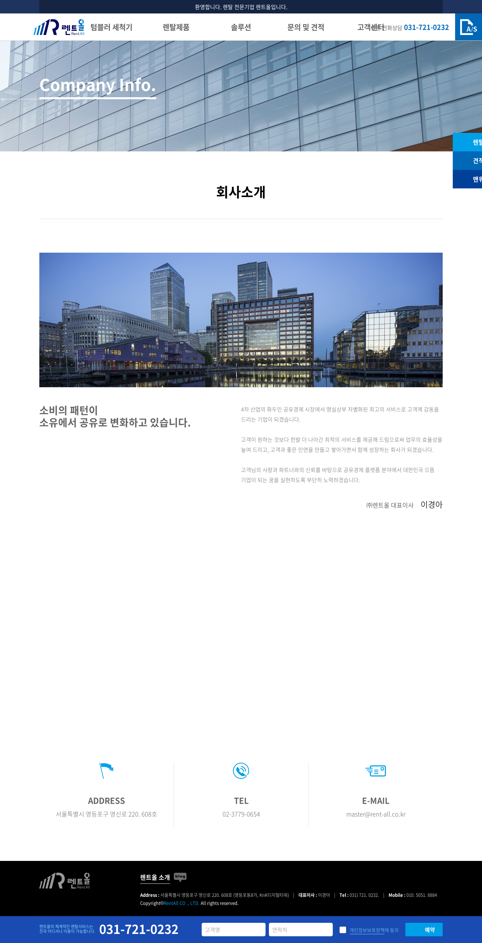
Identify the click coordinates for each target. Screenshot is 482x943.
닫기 (436, 7)
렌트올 (59, 27)
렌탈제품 (176, 26)
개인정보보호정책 (367, 930)
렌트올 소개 (155, 877)
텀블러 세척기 (111, 26)
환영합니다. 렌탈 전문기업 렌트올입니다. (241, 7)
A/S (468, 26)
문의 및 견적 (305, 26)
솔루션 (241, 26)
